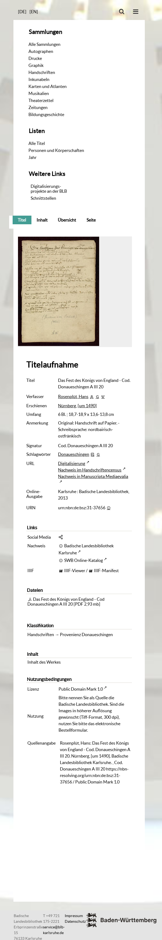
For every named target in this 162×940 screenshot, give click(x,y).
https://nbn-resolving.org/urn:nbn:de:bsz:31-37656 (94, 775)
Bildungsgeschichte (46, 114)
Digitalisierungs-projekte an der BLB (49, 189)
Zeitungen (38, 107)
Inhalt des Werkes (44, 662)
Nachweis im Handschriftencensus (89, 469)
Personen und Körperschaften (56, 150)
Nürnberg (67, 405)
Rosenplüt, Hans (73, 396)
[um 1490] (87, 405)
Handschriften (41, 72)
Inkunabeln (38, 79)
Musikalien (38, 93)
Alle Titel (36, 143)
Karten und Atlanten (47, 86)
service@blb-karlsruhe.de (54, 930)
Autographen (40, 51)
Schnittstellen (43, 198)
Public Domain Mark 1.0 (81, 689)
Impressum (74, 916)
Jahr (32, 157)
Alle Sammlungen (44, 44)
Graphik (36, 65)
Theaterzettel (40, 100)
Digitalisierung (71, 463)
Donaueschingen (73, 454)
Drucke (35, 58)
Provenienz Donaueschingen (86, 634)
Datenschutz (75, 921)
